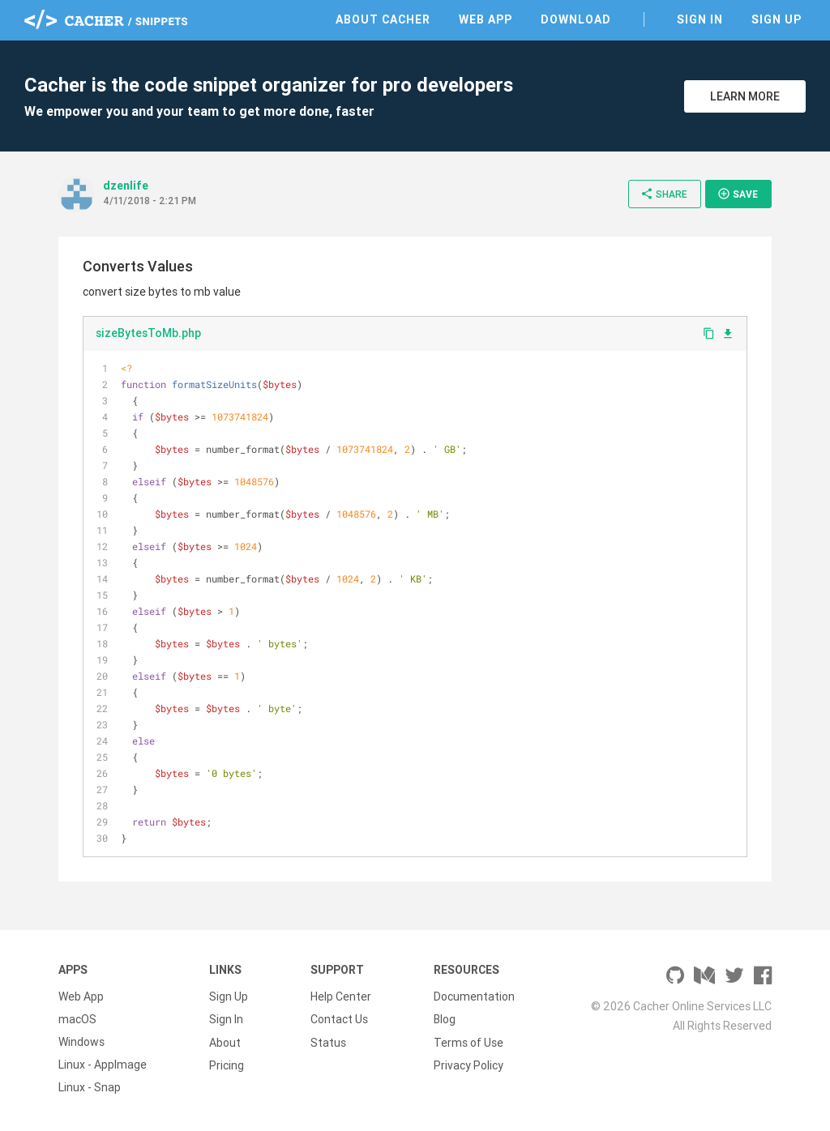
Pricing (226, 1064)
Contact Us (339, 1019)
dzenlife (125, 185)
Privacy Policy (468, 1064)
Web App (485, 19)
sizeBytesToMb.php (148, 333)
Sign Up (776, 19)
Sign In (700, 19)
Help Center (340, 996)
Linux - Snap (89, 1087)
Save (737, 193)
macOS (77, 1019)
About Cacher (383, 19)
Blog (445, 1019)
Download (576, 19)
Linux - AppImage (102, 1064)
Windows (81, 1042)
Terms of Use (468, 1042)
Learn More (745, 96)
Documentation (474, 996)
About (225, 1042)
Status (328, 1042)
